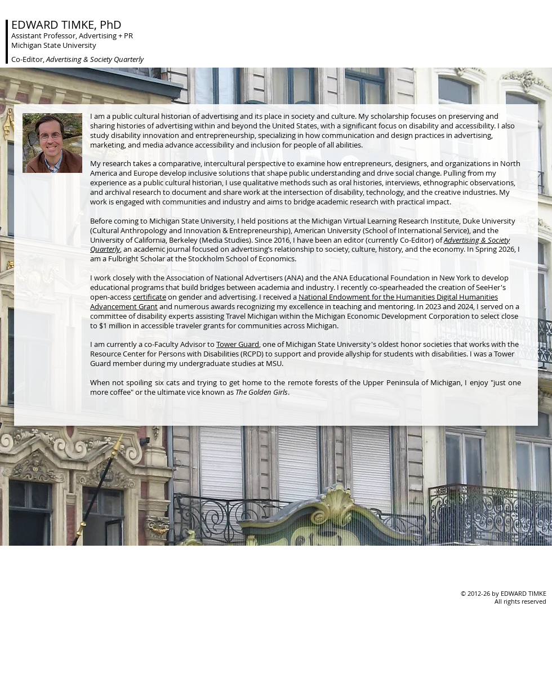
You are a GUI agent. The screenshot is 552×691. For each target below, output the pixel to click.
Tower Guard (237, 344)
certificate (149, 297)
